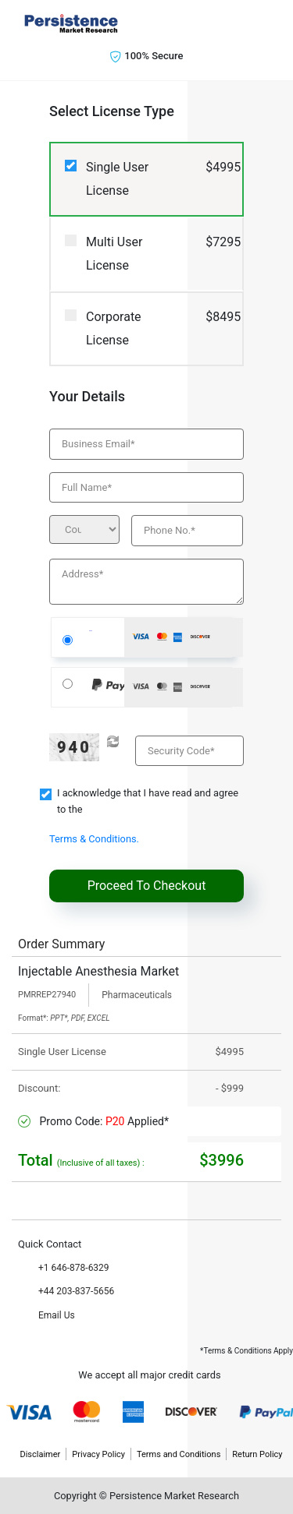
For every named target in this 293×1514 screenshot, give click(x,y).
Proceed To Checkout (147, 885)
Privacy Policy (98, 1454)
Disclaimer (40, 1454)
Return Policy (257, 1454)
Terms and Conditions (178, 1454)
